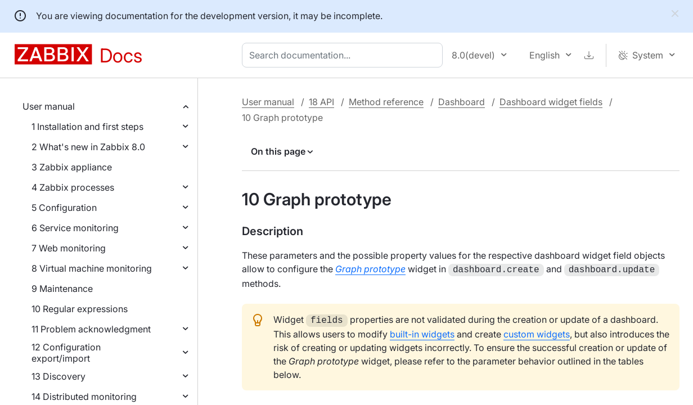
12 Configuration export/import (66, 352)
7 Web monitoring (69, 248)
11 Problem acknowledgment (91, 329)
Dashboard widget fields (551, 101)
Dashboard (461, 101)
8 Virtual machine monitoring (92, 268)
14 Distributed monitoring (84, 396)
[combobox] (344, 55)
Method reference (386, 101)
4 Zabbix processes (73, 187)
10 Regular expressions (80, 308)
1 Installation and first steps (87, 126)
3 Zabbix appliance (72, 167)
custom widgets (536, 332)
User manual (48, 106)
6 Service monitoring (75, 227)
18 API (321, 101)
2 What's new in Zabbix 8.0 (88, 146)
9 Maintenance (62, 288)
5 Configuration (64, 207)
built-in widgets (422, 332)
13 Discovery (59, 376)
